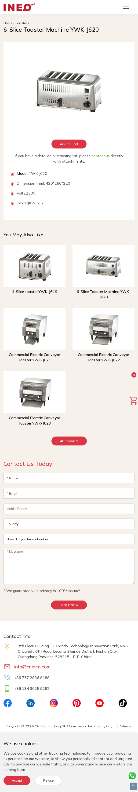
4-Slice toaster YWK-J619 (34, 291)
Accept (17, 780)
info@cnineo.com (32, 667)
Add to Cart (69, 144)
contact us (100, 155)
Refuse (48, 780)
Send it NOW (69, 605)
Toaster (21, 23)
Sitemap (126, 726)
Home (8, 23)
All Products (69, 441)
